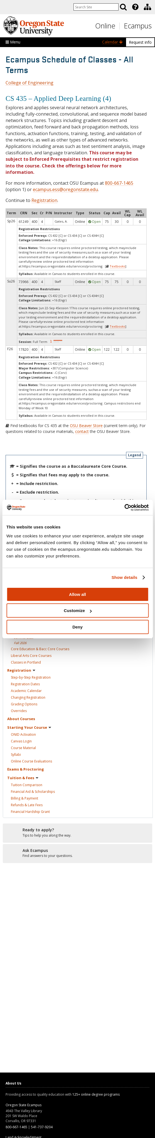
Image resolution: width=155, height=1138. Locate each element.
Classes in (26, 662)
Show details (124, 577)
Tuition (26, 785)
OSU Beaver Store (86, 425)
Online (105, 25)
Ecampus (138, 25)
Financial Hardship (30, 811)
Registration (44, 200)
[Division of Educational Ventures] (147, 7)
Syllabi (16, 754)
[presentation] (134, 7)
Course (23, 747)
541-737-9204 (42, 1127)
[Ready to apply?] (77, 833)
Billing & (24, 798)
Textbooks (117, 266)
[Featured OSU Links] (135, 7)
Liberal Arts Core (31, 655)
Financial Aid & (33, 791)
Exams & (25, 769)
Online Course (31, 761)
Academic (26, 690)
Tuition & (22, 777)
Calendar (112, 42)
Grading (24, 704)
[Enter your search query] (96, 7)
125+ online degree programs (96, 1094)
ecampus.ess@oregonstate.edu (65, 189)
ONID (23, 734)
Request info (140, 42)
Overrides (19, 710)
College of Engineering (29, 83)
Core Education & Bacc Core (40, 649)
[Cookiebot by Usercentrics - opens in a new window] (124, 507)
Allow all (77, 594)
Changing (28, 697)
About (21, 718)
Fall (20, 643)
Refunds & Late (27, 805)
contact (82, 431)
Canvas (21, 741)
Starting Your (29, 727)
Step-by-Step (31, 677)
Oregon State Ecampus (23, 1105)
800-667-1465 (119, 183)
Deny (77, 627)
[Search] (123, 7)
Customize (78, 610)
